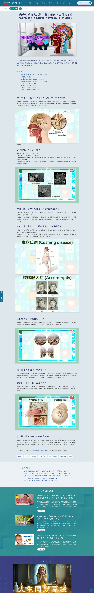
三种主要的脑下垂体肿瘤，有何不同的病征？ (33, 79)
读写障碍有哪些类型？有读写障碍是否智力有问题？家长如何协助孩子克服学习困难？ (46, 471)
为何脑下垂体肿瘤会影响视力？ (29, 83)
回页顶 (91, 590)
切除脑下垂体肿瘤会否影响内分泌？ (30, 89)
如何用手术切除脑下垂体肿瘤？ (29, 87)
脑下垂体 (20, 456)
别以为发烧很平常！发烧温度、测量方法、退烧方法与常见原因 (40, 478)
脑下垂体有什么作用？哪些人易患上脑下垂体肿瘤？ (34, 75)
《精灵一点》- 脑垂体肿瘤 (40, 450)
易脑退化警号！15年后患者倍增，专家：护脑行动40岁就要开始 (40, 480)
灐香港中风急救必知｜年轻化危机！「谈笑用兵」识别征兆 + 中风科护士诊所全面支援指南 (47, 473)
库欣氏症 (26, 456)
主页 (6, 8)
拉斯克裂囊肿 (63, 456)
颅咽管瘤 (55, 456)
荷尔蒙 (70, 456)
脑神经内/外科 (13, 8)
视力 (45, 456)
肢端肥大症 (33, 456)
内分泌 (40, 456)
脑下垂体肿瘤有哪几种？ (27, 77)
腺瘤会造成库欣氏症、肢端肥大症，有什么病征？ (34, 81)
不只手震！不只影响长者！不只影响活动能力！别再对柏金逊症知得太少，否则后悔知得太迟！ (47, 476)
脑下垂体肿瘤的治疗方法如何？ (29, 85)
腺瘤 (50, 456)
